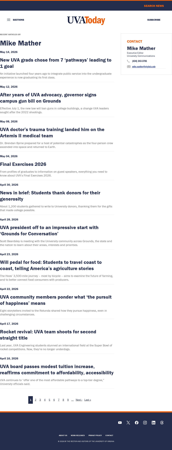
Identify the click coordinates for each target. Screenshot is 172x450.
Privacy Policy (95, 435)
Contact (109, 435)
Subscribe (153, 19)
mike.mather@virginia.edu (143, 66)
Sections (18, 19)
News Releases (78, 435)
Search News (154, 6)
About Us (63, 435)
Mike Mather (141, 48)
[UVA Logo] (27, 424)
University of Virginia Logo (23, 6)
